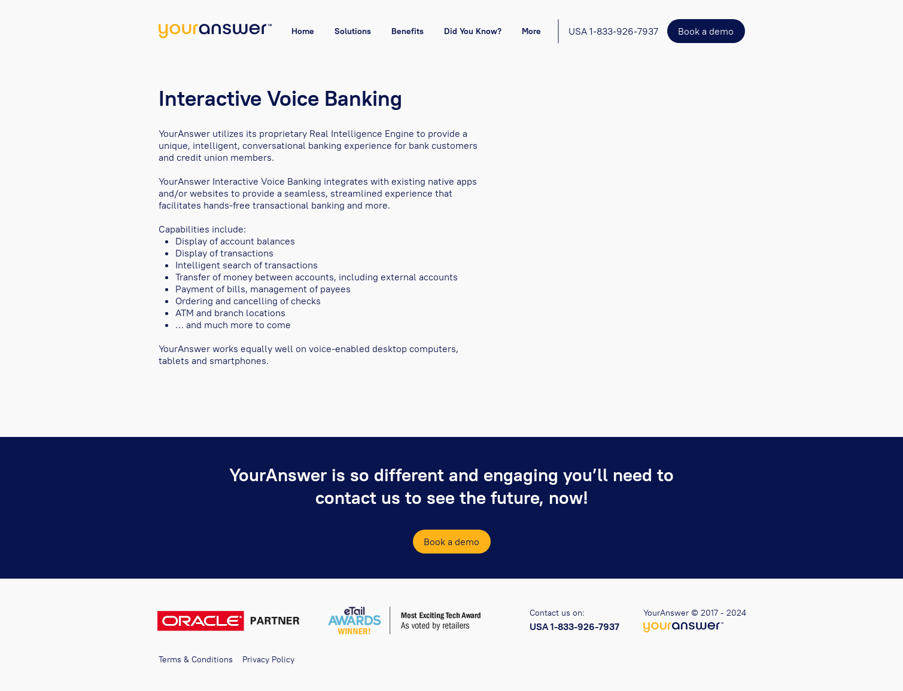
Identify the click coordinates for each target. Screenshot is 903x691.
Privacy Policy (268, 659)
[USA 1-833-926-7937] (613, 31)
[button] (352, 31)
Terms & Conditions (196, 659)
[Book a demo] (706, 31)
